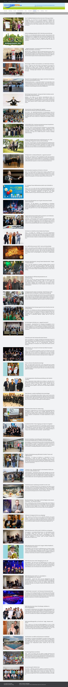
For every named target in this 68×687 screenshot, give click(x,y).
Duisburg (42, 10)
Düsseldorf (30, 10)
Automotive (32, 13)
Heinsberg (10, 10)
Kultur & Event (19, 13)
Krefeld (15, 10)
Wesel (46, 10)
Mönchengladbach (20, 10)
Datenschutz (44, 684)
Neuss (26, 10)
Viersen (34, 10)
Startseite (5, 10)
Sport (24, 13)
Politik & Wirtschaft (12, 13)
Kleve (38, 10)
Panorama (6, 13)
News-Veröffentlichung (33, 684)
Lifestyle (27, 13)
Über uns (5, 1)
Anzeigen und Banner (12, 1)
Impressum (19, 1)
